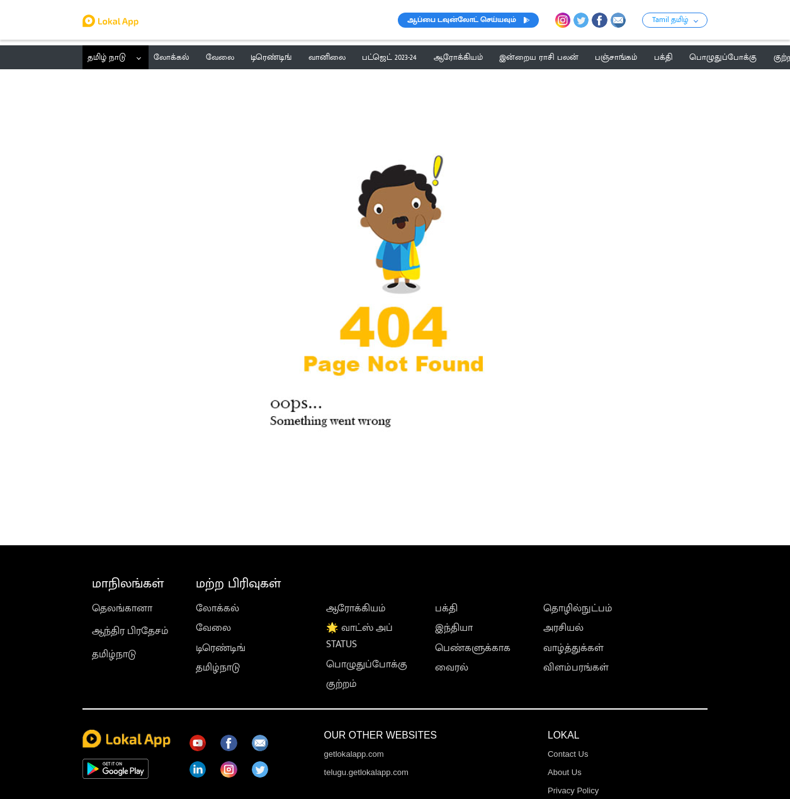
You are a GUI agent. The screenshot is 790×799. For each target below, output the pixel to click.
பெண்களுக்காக (473, 648)
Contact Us (568, 754)
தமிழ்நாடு (114, 654)
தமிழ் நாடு (106, 57)
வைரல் (451, 667)
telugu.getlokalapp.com (366, 772)
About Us (565, 772)
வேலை (213, 628)
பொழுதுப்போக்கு (366, 664)
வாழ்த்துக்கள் (573, 648)
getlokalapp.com (354, 754)
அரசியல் (563, 628)
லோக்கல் (217, 608)
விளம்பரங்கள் (576, 667)
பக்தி (446, 608)
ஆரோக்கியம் (356, 608)
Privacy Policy (573, 790)
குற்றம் (341, 684)
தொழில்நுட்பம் (577, 608)
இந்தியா (454, 628)
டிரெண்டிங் (220, 648)
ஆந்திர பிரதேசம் (130, 631)
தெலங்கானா (122, 608)
